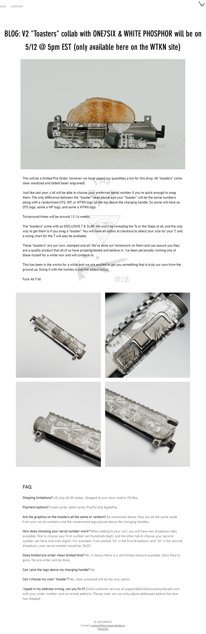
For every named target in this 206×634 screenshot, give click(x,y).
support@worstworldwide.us (108, 625)
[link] (202, 3)
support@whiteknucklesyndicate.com (152, 589)
